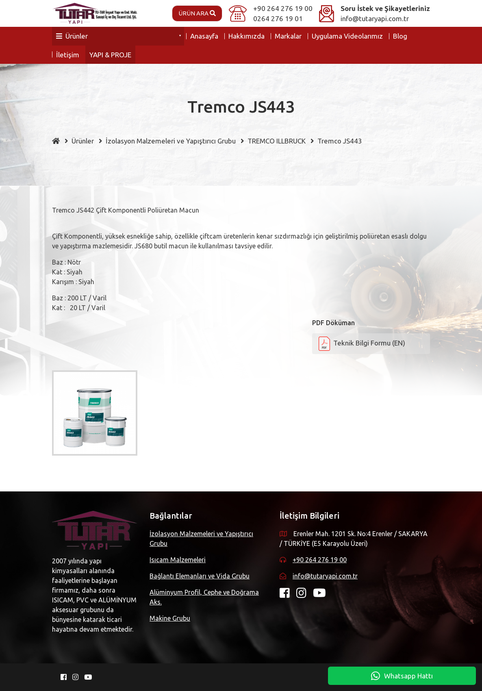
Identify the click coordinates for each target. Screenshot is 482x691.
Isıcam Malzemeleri (178, 559)
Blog (400, 36)
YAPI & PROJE (110, 55)
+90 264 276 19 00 (283, 8)
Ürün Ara (197, 13)
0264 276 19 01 (278, 18)
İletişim (67, 55)
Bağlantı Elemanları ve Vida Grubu (200, 576)
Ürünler (72, 36)
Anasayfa (204, 36)
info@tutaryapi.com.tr (375, 18)
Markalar (288, 36)
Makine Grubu (170, 618)
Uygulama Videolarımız (347, 36)
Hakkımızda (246, 36)
